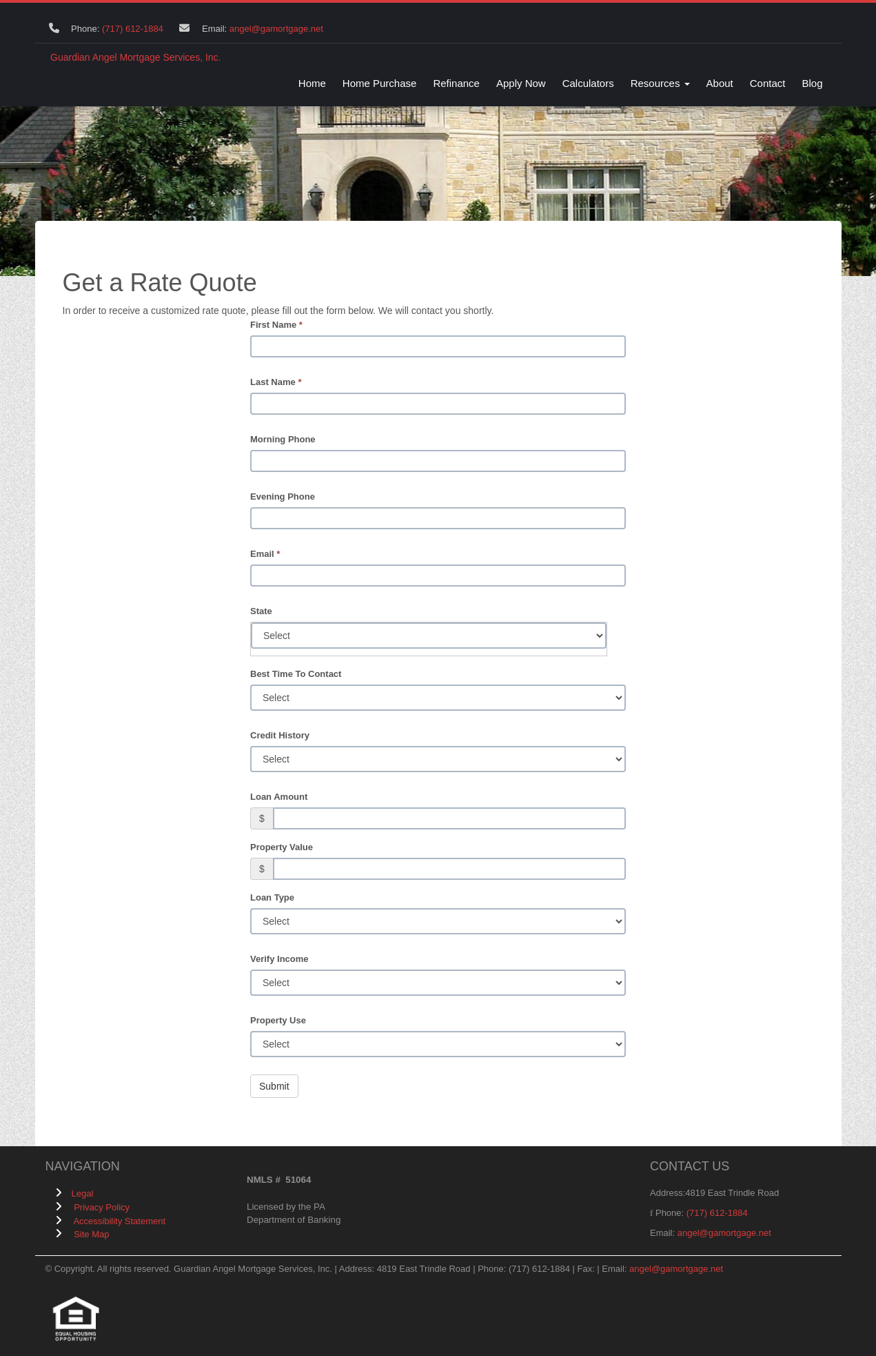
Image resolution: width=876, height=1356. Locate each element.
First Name (276, 325)
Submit (274, 1086)
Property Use (278, 1020)
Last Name (275, 382)
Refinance (456, 83)
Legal (83, 1193)
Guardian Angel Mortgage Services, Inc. (135, 57)
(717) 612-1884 (132, 28)
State (261, 611)
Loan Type (272, 897)
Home (312, 83)
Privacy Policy (102, 1207)
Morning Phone (283, 439)
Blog (812, 83)
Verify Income (279, 959)
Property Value (281, 847)
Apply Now (521, 83)
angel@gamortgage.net (276, 28)
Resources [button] (660, 83)
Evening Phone (282, 496)
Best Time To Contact (295, 674)
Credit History (279, 735)
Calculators (588, 83)
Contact (768, 83)
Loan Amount (278, 797)
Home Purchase (380, 83)
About (719, 83)
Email (265, 554)
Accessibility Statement (119, 1221)
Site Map (91, 1234)
